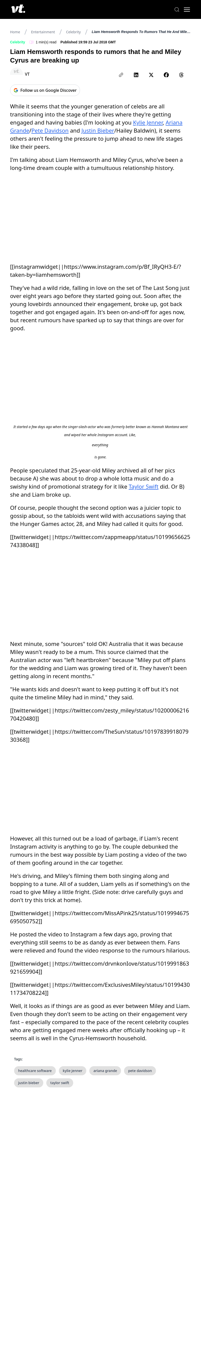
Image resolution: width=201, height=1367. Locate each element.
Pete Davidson (50, 130)
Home (15, 31)
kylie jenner (73, 1070)
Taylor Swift (143, 486)
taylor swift (59, 1082)
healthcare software (35, 1070)
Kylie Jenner (148, 122)
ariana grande (105, 1070)
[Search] (176, 10)
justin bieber (28, 1082)
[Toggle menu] (186, 10)
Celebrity (73, 31)
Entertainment (43, 31)
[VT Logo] (19, 10)
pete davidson (140, 1070)
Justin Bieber (98, 130)
